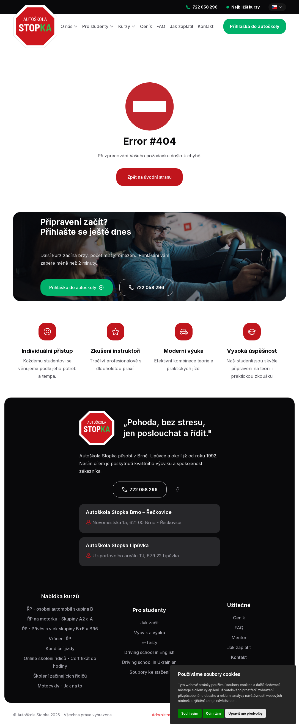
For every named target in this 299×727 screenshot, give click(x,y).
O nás (69, 26)
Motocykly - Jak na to (60, 686)
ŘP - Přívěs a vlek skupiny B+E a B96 (60, 628)
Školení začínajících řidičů (60, 676)
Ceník (146, 26)
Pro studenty (98, 26)
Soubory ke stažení (149, 672)
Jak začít (149, 622)
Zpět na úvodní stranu (149, 177)
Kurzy (127, 26)
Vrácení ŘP (60, 638)
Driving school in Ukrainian (149, 662)
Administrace (163, 714)
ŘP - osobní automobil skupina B (60, 609)
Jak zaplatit (181, 26)
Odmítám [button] (213, 713)
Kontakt (205, 26)
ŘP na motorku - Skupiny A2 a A (60, 619)
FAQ (161, 26)
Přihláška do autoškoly (254, 26)
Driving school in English (149, 652)
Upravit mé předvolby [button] (246, 713)
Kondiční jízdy (60, 648)
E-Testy (149, 642)
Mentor (239, 637)
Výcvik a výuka (149, 632)
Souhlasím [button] (189, 713)
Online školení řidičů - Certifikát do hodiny (60, 662)
